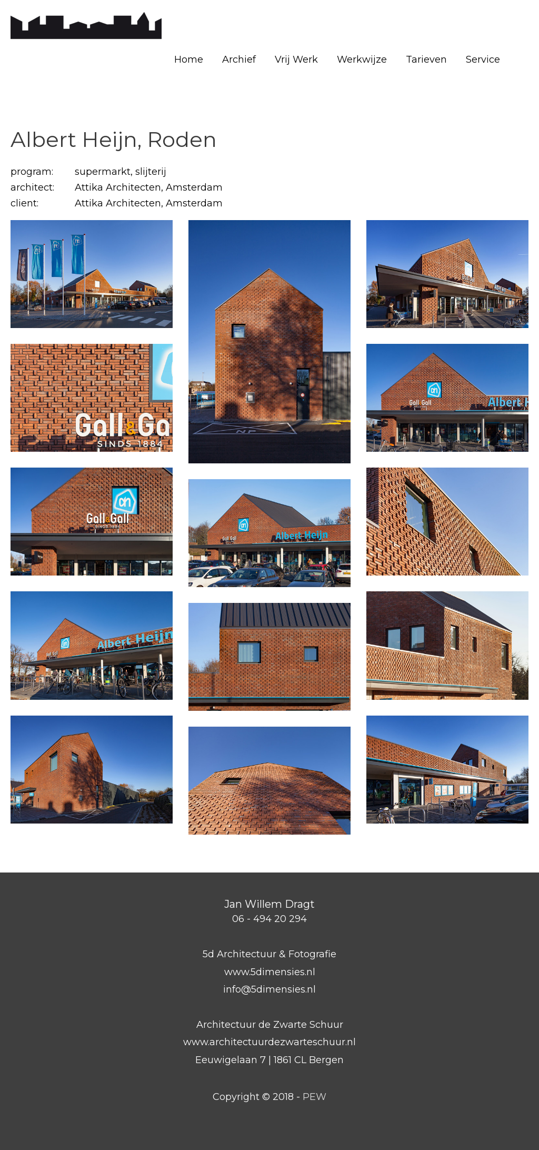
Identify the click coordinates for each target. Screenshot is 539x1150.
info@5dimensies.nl (269, 989)
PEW (314, 1097)
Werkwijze (362, 59)
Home (188, 59)
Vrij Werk (296, 59)
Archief (239, 59)
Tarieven (426, 59)
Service (483, 59)
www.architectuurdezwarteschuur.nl (269, 1042)
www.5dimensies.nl (269, 972)
